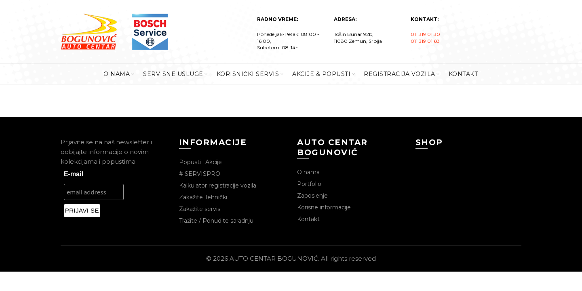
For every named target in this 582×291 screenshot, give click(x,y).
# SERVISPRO (199, 173)
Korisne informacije (324, 207)
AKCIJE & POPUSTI (321, 74)
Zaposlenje (312, 195)
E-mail (73, 174)
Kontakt (308, 219)
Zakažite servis (199, 209)
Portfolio (309, 184)
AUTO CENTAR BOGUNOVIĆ (274, 258)
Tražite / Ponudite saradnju (216, 220)
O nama (308, 172)
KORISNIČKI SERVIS (248, 74)
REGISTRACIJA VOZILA (399, 74)
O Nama (116, 74)
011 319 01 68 (425, 41)
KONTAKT (463, 74)
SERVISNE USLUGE (173, 74)
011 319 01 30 (425, 34)
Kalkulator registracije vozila (217, 185)
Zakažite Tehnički (203, 197)
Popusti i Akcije (200, 162)
